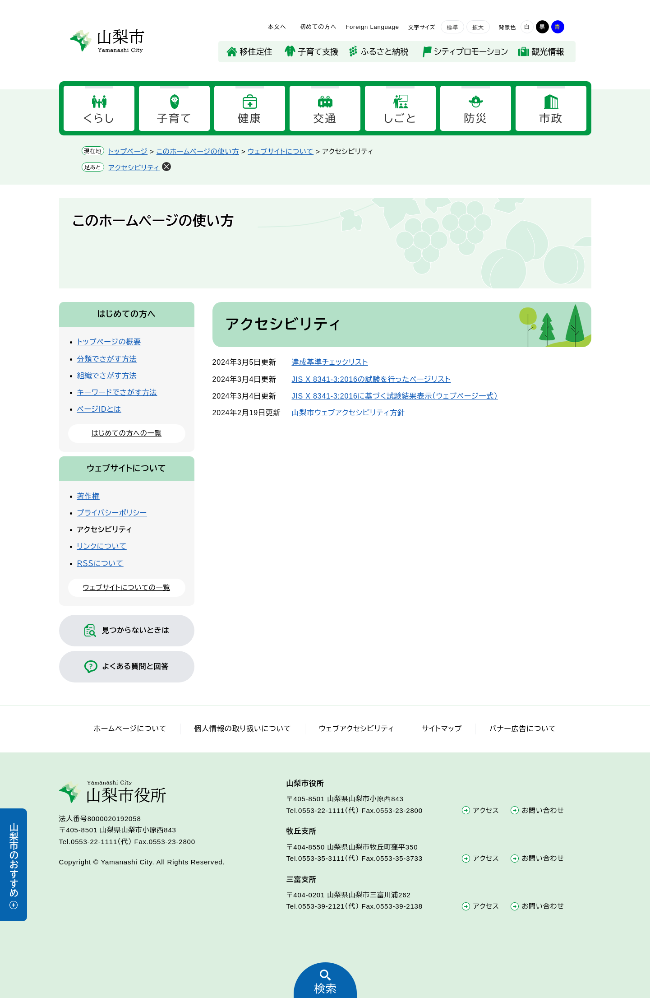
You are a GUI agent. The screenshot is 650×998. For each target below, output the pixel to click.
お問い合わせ (543, 810)
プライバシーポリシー (112, 513)
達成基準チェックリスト (330, 362)
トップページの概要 (109, 342)
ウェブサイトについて (281, 151)
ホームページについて (130, 729)
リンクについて (102, 546)
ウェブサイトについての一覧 (126, 587)
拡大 (478, 27)
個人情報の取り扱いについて (242, 729)
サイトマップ (442, 729)
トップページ (128, 151)
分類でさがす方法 (107, 359)
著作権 (88, 496)
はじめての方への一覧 (126, 433)
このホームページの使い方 (198, 151)
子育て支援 (318, 51)
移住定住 (256, 51)
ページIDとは (99, 409)
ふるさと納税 (384, 51)
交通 (325, 118)
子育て (174, 118)
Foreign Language (372, 26)
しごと (400, 118)
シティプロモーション (471, 51)
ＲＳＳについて (100, 563)
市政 (551, 118)
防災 (476, 118)
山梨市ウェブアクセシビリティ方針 (348, 413)
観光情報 (548, 51)
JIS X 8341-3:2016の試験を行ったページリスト (371, 379)
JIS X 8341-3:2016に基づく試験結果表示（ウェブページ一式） (395, 396)
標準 (452, 27)
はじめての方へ (126, 314)
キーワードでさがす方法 (117, 392)
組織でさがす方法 (107, 376)
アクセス (486, 810)
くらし (99, 118)
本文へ (276, 26)
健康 (250, 118)
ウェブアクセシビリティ (356, 729)
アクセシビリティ (134, 168)
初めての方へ (318, 26)
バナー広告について (522, 729)
